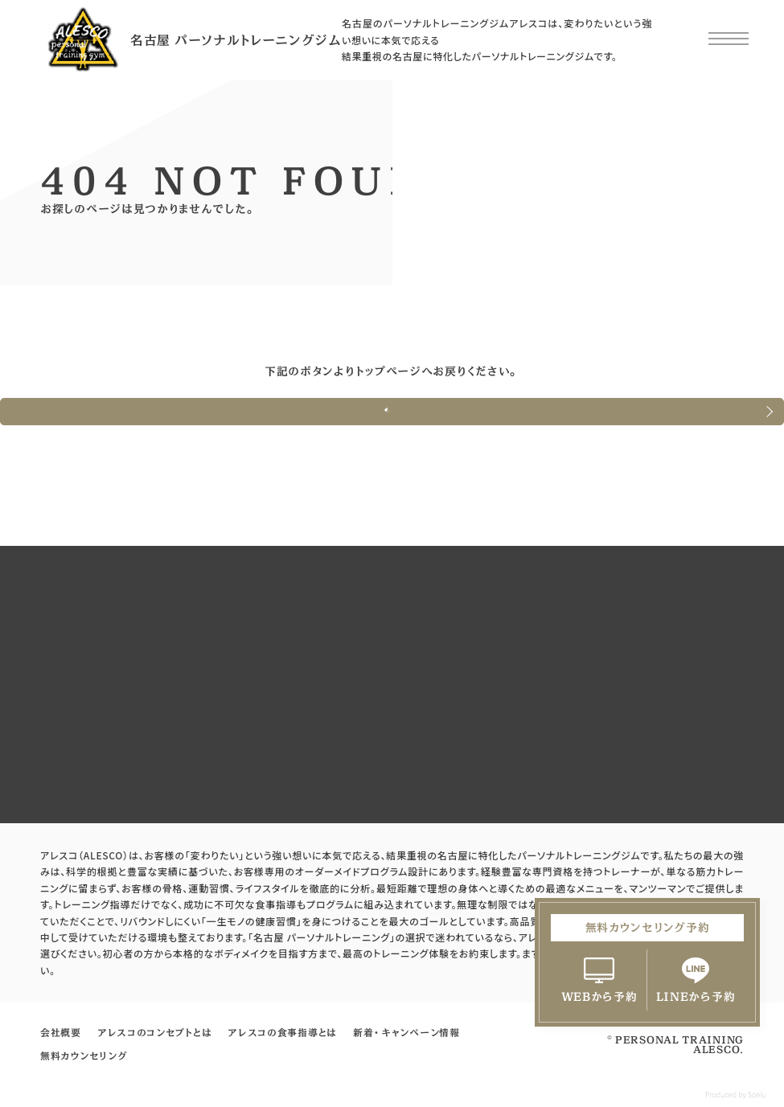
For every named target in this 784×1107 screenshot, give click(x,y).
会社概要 (60, 1032)
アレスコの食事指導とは (282, 1032)
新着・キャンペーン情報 (406, 1032)
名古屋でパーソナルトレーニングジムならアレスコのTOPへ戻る (392, 411)
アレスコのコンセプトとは (154, 1032)
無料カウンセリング (83, 1055)
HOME (73, 305)
